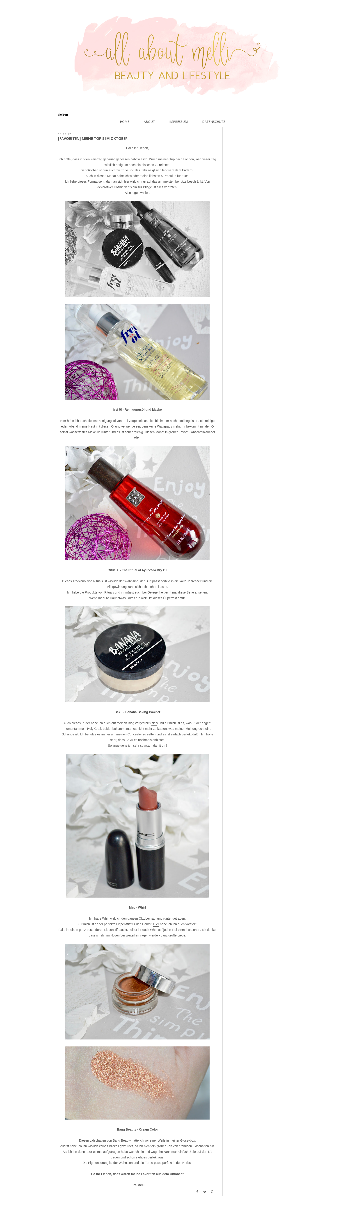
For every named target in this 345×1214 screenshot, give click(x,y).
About (149, 121)
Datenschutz (213, 121)
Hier (63, 421)
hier (154, 723)
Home (124, 121)
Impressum (178, 121)
